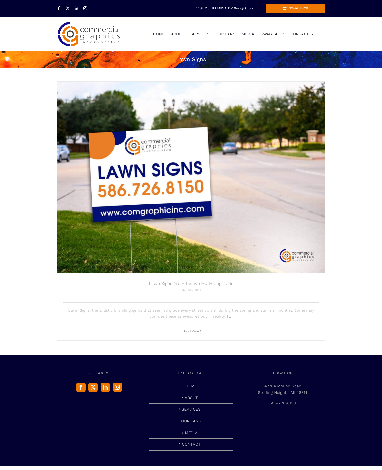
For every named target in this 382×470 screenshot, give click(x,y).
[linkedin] (76, 8)
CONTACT (191, 444)
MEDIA (191, 432)
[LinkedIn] (105, 387)
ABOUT (191, 397)
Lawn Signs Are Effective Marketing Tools (191, 283)
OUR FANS (191, 421)
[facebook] (59, 8)
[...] (230, 316)
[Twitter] (93, 387)
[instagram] (85, 8)
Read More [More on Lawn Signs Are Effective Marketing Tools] (191, 331)
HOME (191, 386)
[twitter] (68, 8)
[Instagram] (117, 387)
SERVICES (191, 409)
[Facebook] (81, 387)
